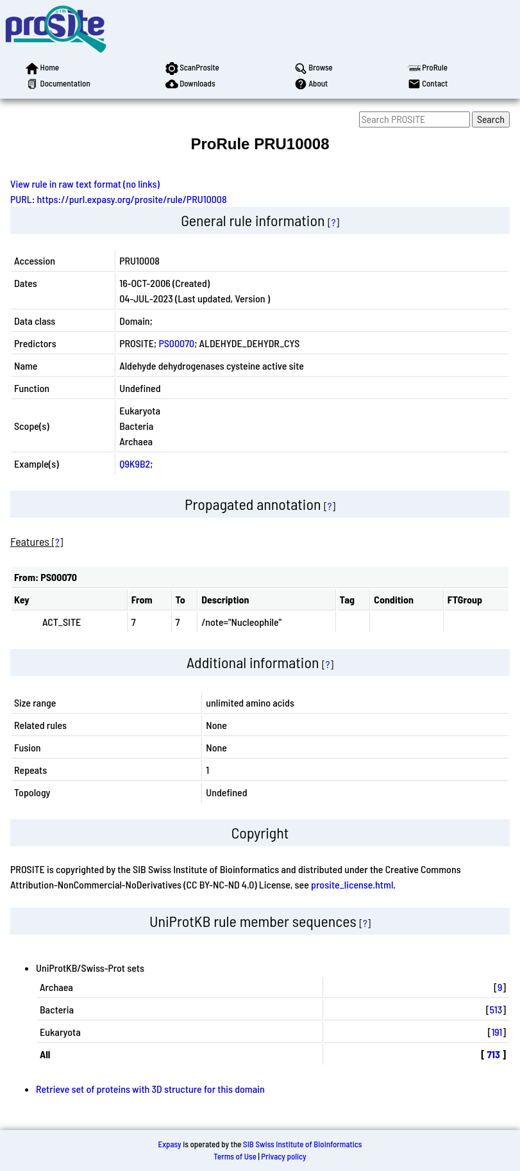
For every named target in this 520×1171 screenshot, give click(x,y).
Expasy (169, 1144)
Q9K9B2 (134, 463)
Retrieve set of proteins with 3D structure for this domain (150, 1089)
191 (496, 1032)
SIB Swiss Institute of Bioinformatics (302, 1144)
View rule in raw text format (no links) (85, 183)
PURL (21, 199)
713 (493, 1054)
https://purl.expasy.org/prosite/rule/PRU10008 (132, 199)
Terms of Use (235, 1156)
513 (496, 1009)
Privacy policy (283, 1156)
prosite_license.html (352, 884)
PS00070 (176, 343)
